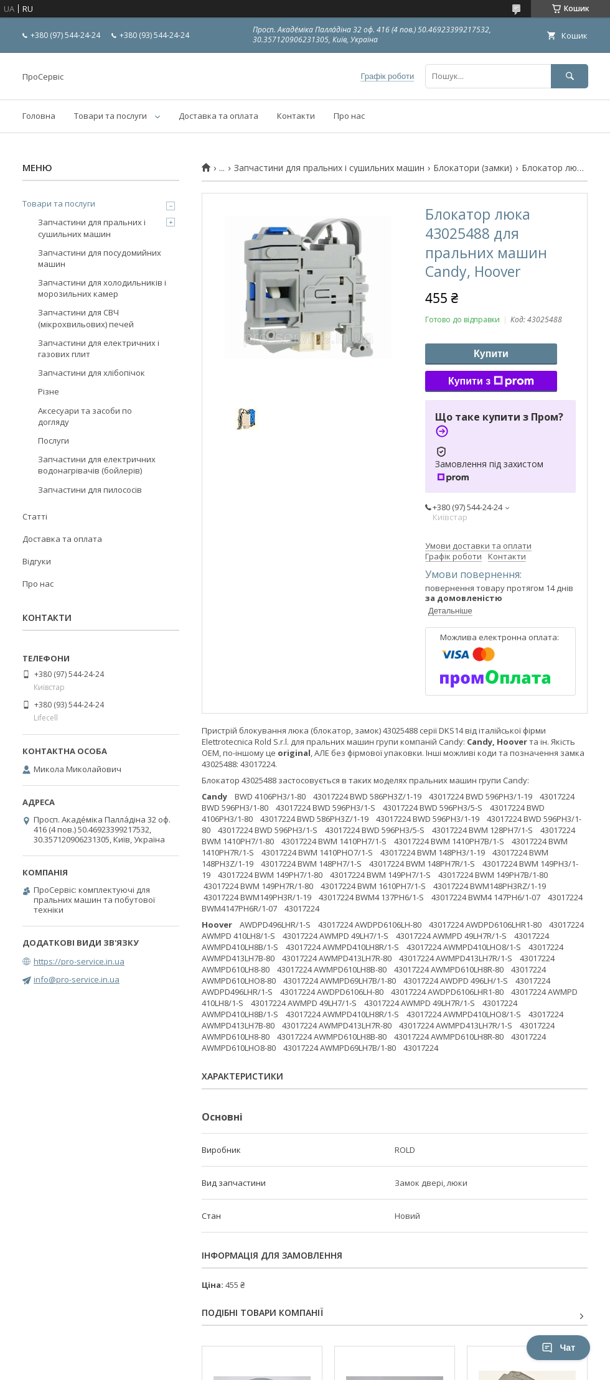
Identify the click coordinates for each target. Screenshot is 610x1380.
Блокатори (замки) (472, 168)
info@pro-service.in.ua (77, 979)
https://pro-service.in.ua (79, 961)
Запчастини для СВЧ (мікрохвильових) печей (86, 318)
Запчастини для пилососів (90, 489)
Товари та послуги (110, 115)
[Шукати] (569, 76)
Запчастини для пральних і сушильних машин (329, 168)
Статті (34, 516)
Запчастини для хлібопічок (91, 372)
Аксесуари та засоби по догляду (85, 416)
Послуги (53, 440)
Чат (558, 1347)
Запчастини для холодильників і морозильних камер (102, 288)
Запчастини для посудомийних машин (99, 258)
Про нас (349, 115)
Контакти (296, 115)
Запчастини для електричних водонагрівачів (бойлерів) (97, 465)
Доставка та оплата (218, 115)
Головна (38, 115)
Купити (491, 353)
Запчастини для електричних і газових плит (98, 348)
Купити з (491, 381)
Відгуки (36, 561)
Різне (48, 391)
